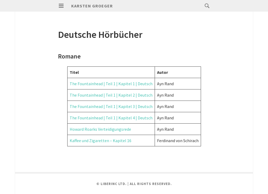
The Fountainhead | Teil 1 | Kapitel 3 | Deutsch (111, 106)
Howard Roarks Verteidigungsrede (100, 129)
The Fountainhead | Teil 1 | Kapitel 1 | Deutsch (111, 83)
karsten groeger (92, 5)
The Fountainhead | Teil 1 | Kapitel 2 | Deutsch (111, 95)
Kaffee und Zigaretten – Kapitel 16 (100, 140)
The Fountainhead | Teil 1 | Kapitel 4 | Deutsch (111, 117)
